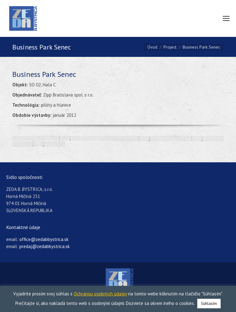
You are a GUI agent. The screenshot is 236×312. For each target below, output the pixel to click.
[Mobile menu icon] (226, 18)
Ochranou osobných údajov (100, 294)
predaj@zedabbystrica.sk (44, 246)
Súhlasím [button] (209, 303)
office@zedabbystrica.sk (44, 239)
